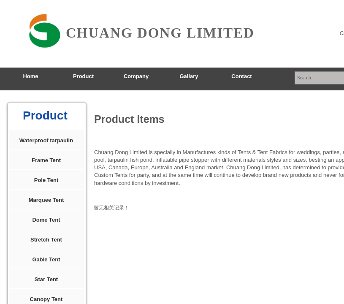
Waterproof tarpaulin (46, 140)
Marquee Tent (46, 200)
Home (30, 76)
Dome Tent (46, 220)
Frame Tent (46, 160)
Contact (241, 76)
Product (83, 76)
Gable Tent (46, 259)
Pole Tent (46, 180)
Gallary (188, 76)
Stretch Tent (46, 239)
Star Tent (46, 279)
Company (136, 76)
